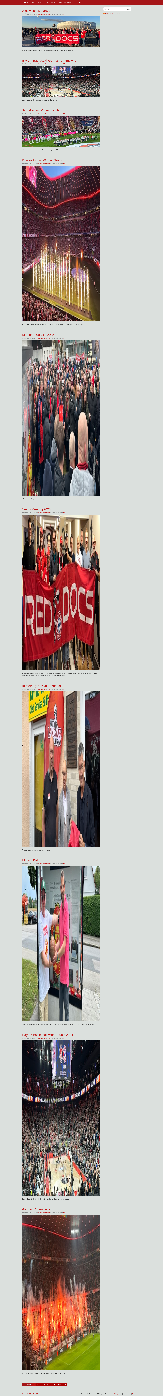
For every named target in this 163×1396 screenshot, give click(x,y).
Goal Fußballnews (112, 14)
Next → (60, 1384)
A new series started (36, 10)
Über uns (40, 2)
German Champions (36, 1209)
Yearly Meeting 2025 (36, 509)
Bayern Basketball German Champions (49, 60)
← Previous (27, 1384)
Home (26, 2)
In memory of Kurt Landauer (41, 686)
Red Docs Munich (44, 14)
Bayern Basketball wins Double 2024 (47, 1035)
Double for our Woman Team (42, 160)
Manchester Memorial (66, 2)
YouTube (34, 1394)
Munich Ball (30, 860)
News (32, 2)
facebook (26, 1394)
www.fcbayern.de (116, 1394)
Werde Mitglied (51, 2)
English (80, 2)
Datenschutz (136, 1394)
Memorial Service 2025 (38, 334)
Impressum (127, 1394)
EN (64, 14)
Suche (127, 9)
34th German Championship (41, 110)
